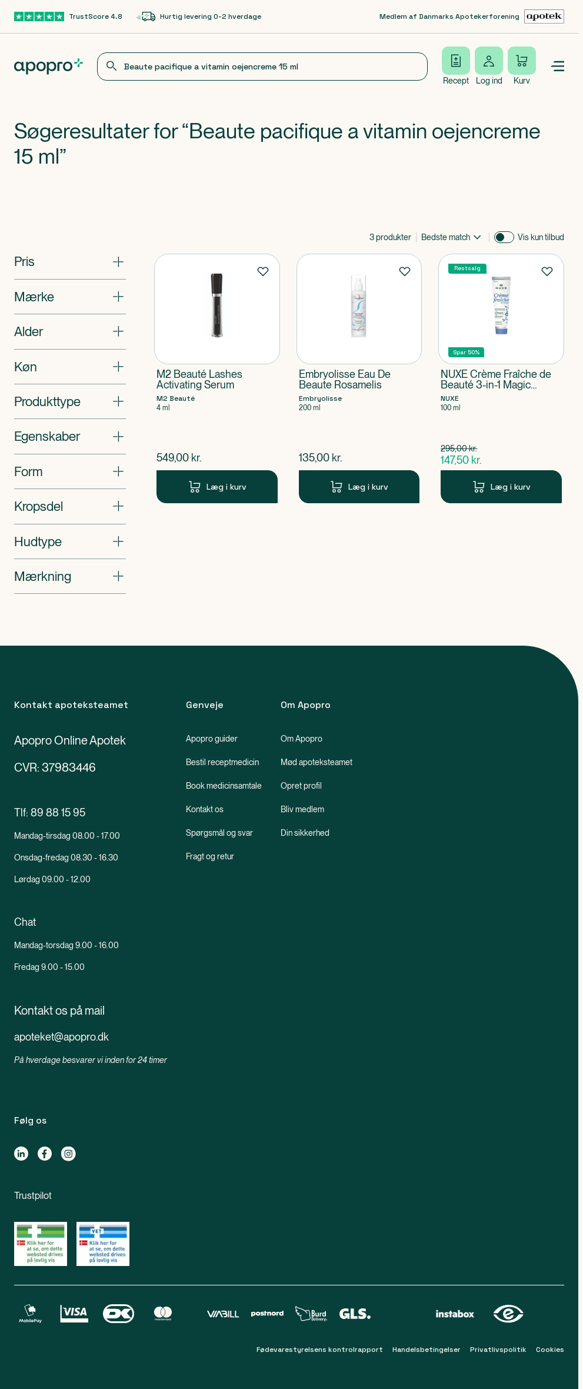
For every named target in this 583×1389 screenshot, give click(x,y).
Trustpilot (33, 1195)
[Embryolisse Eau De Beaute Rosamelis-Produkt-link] (359, 378)
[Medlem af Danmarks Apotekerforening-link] (471, 16)
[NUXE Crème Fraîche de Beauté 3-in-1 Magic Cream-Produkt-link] (501, 378)
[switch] (504, 237)
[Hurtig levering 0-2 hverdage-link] (198, 16)
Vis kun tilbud (541, 237)
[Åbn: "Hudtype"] (70, 541)
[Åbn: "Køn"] (70, 366)
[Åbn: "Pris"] (70, 261)
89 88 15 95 (58, 812)
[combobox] (262, 66)
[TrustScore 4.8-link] (68, 16)
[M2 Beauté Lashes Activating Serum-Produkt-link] (217, 378)
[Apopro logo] (48, 67)
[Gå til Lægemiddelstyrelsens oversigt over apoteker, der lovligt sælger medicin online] (40, 1244)
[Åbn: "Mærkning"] (70, 576)
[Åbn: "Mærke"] (70, 296)
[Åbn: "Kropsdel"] (70, 506)
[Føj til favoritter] (263, 271)
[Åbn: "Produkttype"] (70, 401)
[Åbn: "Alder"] (70, 331)
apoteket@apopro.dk (61, 1037)
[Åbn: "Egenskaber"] (70, 436)
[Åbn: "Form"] (70, 471)
